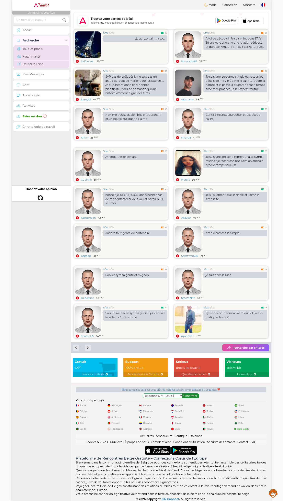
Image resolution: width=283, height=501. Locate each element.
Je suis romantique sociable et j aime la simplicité (232, 197)
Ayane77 (186, 336)
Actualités (146, 436)
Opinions (195, 436)
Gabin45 (86, 179)
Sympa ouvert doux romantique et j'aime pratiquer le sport (234, 315)
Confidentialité (161, 442)
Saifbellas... (88, 61)
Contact (242, 442)
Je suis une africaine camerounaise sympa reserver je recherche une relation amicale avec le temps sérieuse (235, 161)
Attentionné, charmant (121, 157)
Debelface (87, 297)
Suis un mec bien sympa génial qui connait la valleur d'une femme (135, 315)
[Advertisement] (171, 20)
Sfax (105, 32)
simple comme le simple (222, 233)
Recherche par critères (246, 348)
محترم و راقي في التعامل (150, 38)
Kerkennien (88, 217)
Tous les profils (30, 49)
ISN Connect (170, 499)
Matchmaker (28, 57)
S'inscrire (249, 5)
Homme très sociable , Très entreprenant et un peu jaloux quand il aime (133, 117)
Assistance (273, 493)
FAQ (253, 442)
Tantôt (41, 5)
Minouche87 (189, 61)
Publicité (116, 442)
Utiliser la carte (30, 64)
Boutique (180, 436)
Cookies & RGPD (97, 442)
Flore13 (185, 179)
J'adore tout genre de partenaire (127, 233)
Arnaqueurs (164, 436)
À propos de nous (137, 442)
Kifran (84, 137)
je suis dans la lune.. (219, 275)
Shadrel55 (87, 336)
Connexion (229, 5)
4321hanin (187, 99)
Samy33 (86, 99)
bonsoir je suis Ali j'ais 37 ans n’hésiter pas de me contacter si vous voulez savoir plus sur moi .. (134, 199)
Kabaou (86, 255)
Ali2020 (186, 217)
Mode (210, 5)
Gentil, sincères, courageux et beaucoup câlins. (233, 117)
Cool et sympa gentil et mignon (127, 275)
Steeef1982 (188, 297)
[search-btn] (64, 20)
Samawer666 (189, 255)
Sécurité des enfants (221, 442)
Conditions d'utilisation (189, 442)
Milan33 (186, 137)
